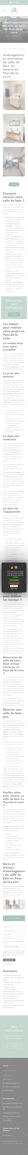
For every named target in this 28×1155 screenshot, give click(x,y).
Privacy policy (14, 588)
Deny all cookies (14, 583)
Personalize (14, 586)
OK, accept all (14, 580)
